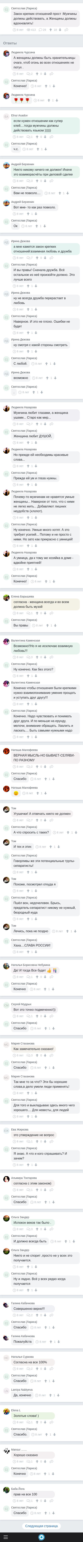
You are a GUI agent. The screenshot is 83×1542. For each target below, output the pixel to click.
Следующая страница (41, 1526)
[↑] (51, 29)
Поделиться (66, 29)
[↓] (59, 29)
